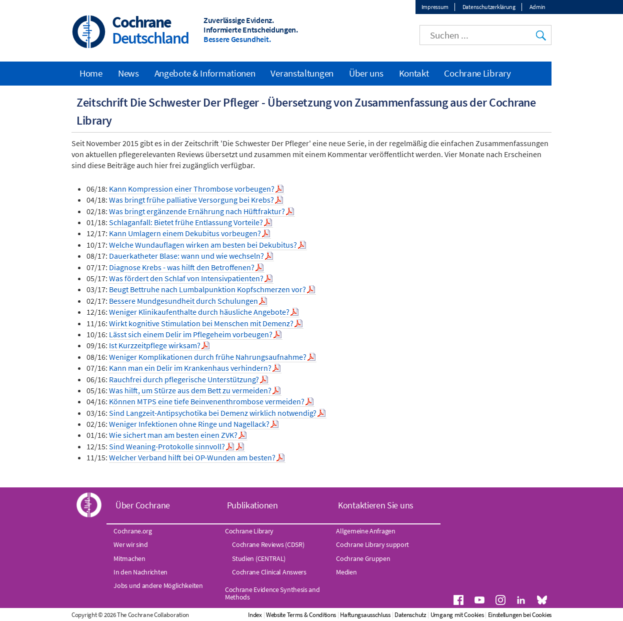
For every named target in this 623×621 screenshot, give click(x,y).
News (128, 73)
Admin (538, 7)
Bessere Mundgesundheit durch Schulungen (183, 301)
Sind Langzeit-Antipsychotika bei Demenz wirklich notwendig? (212, 413)
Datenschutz (410, 614)
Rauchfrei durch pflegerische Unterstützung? (184, 379)
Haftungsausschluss (365, 614)
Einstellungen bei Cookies (520, 614)
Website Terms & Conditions (301, 614)
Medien (346, 571)
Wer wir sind (131, 544)
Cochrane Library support (372, 544)
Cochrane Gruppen (363, 558)
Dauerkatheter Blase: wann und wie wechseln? (186, 256)
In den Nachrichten (141, 571)
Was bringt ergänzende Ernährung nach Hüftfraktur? (197, 211)
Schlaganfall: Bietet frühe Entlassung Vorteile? (186, 222)
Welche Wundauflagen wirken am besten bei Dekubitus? (203, 245)
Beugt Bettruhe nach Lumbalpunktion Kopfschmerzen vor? (207, 289)
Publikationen (252, 505)
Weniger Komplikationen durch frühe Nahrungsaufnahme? (207, 357)
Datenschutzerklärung (489, 7)
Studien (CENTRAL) (259, 558)
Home (91, 73)
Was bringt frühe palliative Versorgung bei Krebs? (191, 200)
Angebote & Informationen (205, 73)
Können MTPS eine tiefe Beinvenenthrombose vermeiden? (206, 401)
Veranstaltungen (302, 73)
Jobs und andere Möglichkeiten (158, 585)
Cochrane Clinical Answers (269, 571)
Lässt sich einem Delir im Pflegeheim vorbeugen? (190, 334)
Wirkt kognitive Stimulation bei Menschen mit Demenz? (201, 323)
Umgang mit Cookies (457, 614)
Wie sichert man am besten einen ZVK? (173, 435)
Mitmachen (129, 558)
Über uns (366, 73)
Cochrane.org (133, 530)
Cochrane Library (477, 73)
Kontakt (414, 73)
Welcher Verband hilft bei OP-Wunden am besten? (192, 457)
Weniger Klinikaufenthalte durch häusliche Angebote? (199, 312)
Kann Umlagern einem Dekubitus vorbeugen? (185, 233)
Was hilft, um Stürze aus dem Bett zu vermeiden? (190, 390)
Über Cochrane (143, 505)
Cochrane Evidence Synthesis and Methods (272, 593)
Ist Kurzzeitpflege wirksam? (154, 345)
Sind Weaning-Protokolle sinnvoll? (167, 446)
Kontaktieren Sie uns (376, 505)
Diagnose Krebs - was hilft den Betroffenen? (181, 267)
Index (255, 614)
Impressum (435, 7)
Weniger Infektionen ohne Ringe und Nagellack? (189, 424)
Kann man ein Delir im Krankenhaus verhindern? (190, 368)
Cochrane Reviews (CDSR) (268, 544)
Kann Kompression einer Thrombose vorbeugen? (191, 189)
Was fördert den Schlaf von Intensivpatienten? (186, 278)
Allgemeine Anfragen (365, 530)
